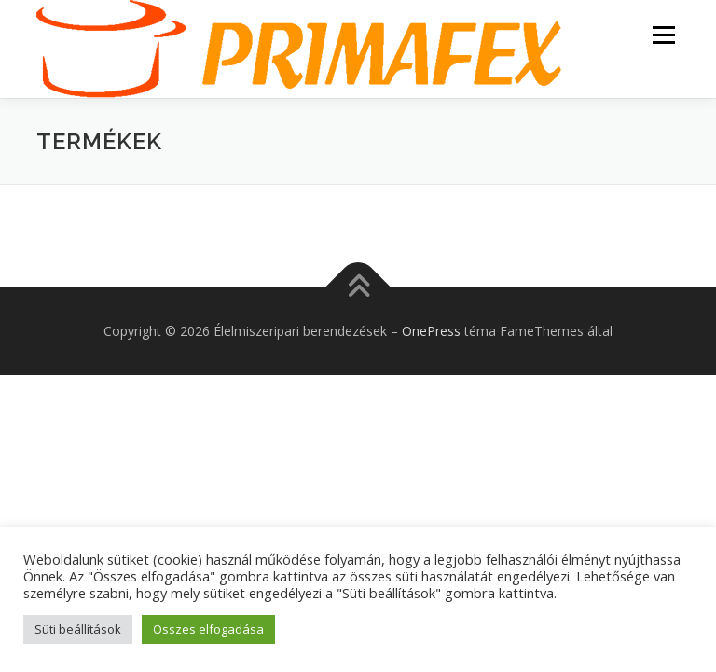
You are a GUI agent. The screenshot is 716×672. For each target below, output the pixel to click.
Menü (663, 34)
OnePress (431, 331)
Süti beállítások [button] (77, 629)
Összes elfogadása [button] (208, 629)
